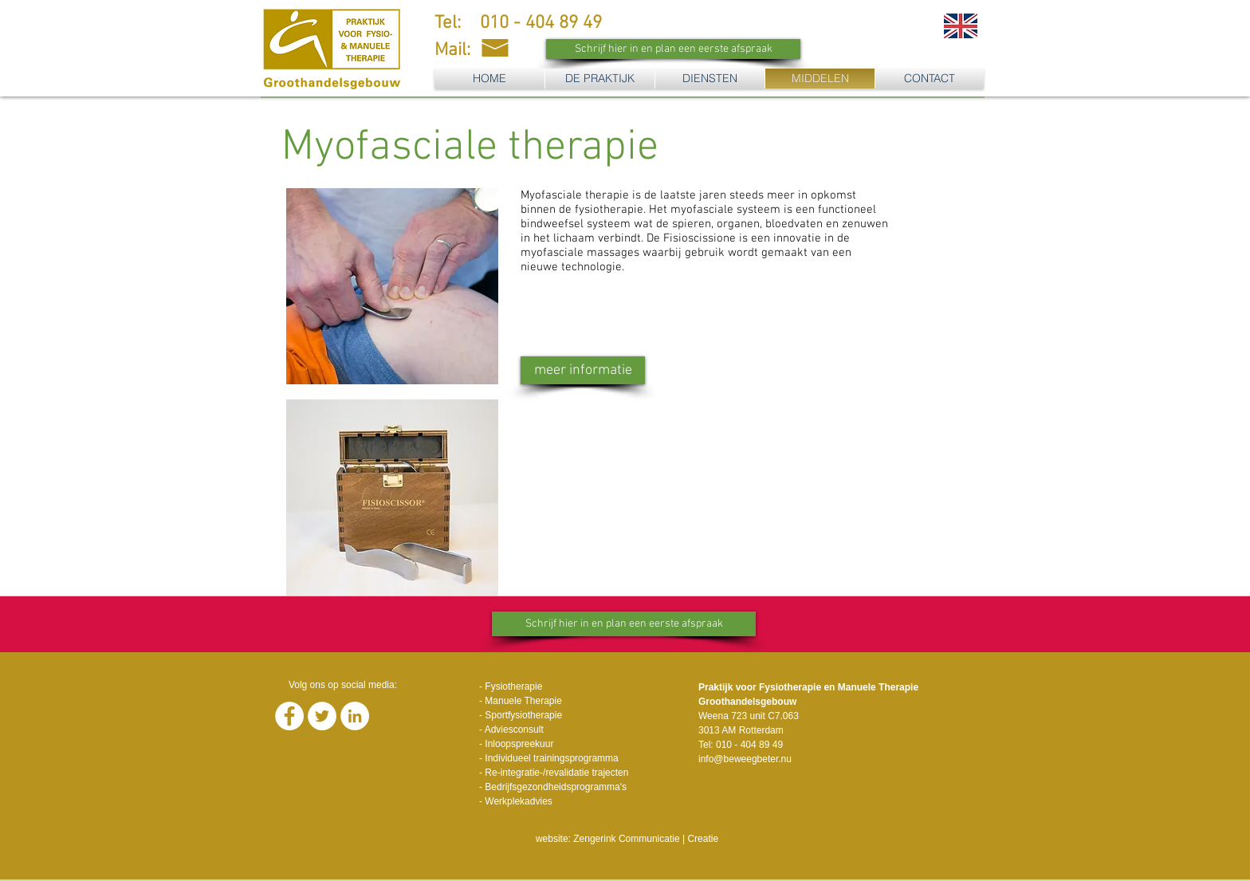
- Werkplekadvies (515, 801)
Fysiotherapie (513, 686)
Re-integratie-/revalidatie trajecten (556, 772)
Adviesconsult (514, 729)
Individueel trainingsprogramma (551, 758)
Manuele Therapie (523, 700)
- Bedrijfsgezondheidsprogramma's (553, 787)
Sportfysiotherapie (523, 715)
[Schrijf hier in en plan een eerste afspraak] (673, 49)
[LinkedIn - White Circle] (354, 716)
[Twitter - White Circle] (322, 716)
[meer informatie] (583, 370)
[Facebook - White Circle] (289, 716)
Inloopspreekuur (519, 743)
